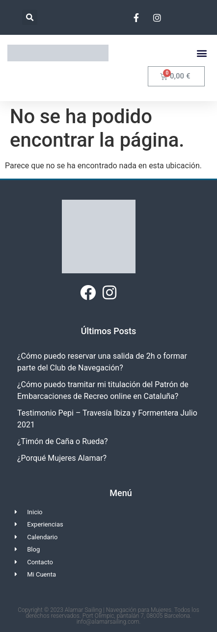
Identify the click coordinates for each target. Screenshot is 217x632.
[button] (29, 17)
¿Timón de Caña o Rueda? (62, 441)
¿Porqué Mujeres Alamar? (62, 458)
